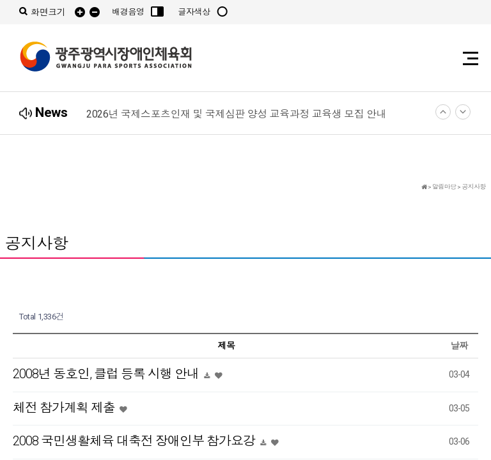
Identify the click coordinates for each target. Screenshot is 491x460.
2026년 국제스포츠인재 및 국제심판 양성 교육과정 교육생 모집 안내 (236, 114)
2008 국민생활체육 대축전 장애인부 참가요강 (135, 440)
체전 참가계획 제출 (65, 407)
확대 (80, 12)
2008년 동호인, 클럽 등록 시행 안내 (107, 373)
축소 (95, 12)
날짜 (458, 346)
